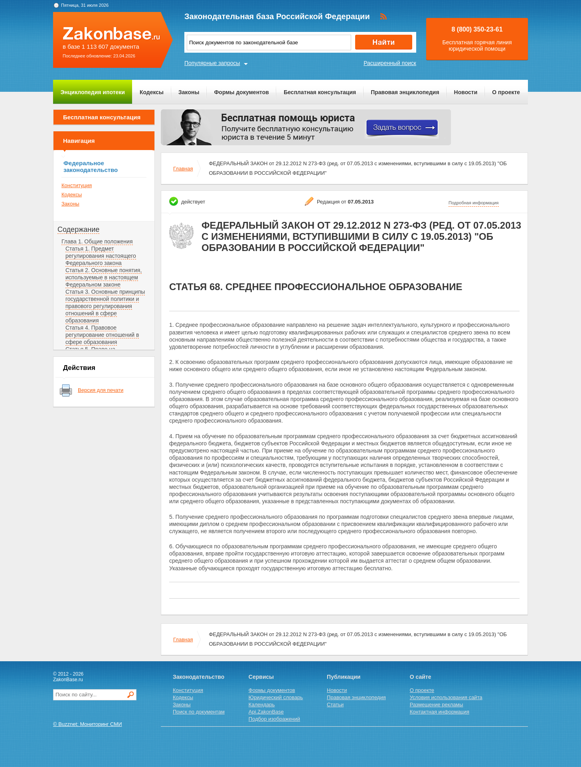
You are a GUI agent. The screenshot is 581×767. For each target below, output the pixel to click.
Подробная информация (474, 202)
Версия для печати (100, 390)
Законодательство (198, 677)
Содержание (78, 229)
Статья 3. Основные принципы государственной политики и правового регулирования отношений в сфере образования (105, 306)
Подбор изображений (274, 719)
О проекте (506, 92)
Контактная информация (439, 712)
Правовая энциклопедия (405, 92)
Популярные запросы (212, 63)
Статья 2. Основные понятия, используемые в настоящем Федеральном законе (103, 277)
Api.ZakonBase (266, 712)
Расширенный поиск (390, 63)
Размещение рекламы (436, 705)
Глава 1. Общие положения (97, 241)
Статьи (335, 705)
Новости (466, 92)
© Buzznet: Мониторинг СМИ (87, 724)
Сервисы (261, 677)
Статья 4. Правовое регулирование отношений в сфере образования (102, 334)
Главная (183, 169)
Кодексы (152, 92)
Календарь (262, 705)
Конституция (76, 185)
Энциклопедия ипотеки (93, 92)
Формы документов (241, 92)
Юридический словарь (276, 697)
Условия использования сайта (446, 697)
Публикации (343, 677)
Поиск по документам (199, 712)
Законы (188, 92)
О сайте (420, 677)
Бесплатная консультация (320, 92)
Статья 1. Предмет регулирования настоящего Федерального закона (100, 255)
